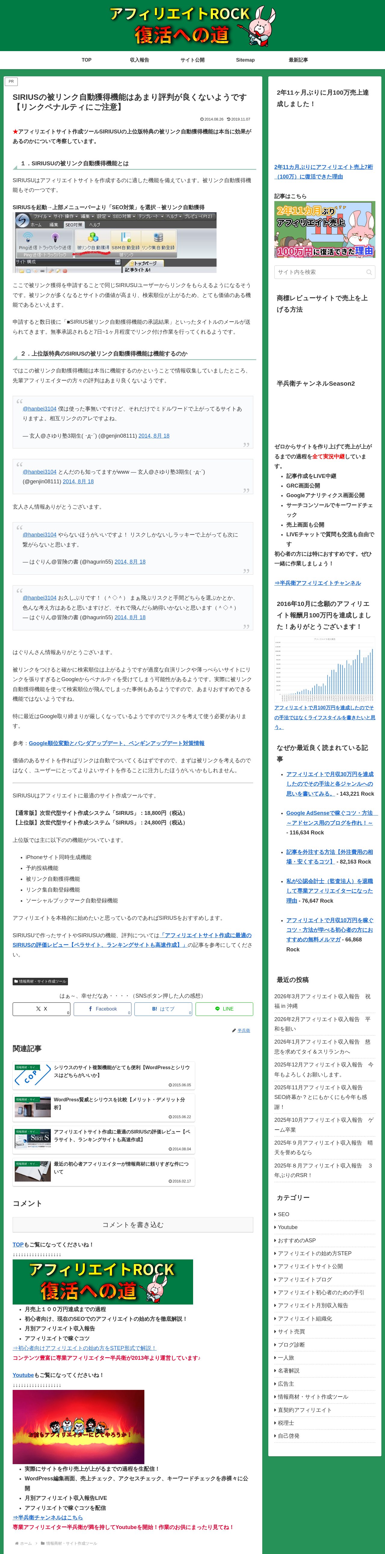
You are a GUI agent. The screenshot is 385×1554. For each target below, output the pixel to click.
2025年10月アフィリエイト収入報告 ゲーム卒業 (324, 1125)
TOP (18, 1196)
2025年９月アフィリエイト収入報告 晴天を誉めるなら (323, 1147)
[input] (324, 272)
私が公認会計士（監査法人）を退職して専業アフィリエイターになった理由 (329, 891)
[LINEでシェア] (224, 1009)
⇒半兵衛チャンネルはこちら (48, 1469)
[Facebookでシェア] (102, 1009)
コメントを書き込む (133, 1176)
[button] (369, 272)
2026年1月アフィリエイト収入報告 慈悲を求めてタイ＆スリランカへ (322, 1046)
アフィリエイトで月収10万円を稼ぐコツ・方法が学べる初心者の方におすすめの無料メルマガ (330, 930)
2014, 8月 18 (154, 436)
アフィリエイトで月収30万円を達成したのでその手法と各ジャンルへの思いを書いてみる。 (330, 784)
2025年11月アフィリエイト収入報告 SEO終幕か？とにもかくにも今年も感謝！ (321, 1097)
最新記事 (367, 1535)
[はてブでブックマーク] (163, 1009)
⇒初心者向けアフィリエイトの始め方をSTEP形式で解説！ (85, 1300)
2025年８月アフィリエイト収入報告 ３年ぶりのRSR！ (323, 1170)
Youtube (23, 1327)
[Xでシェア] (41, 1009)
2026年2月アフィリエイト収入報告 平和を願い (322, 1024)
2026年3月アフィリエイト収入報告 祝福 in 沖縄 (322, 1001)
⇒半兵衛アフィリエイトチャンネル (317, 583)
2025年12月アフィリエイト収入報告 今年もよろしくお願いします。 (324, 1069)
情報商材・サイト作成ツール (40, 981)
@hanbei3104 (39, 409)
